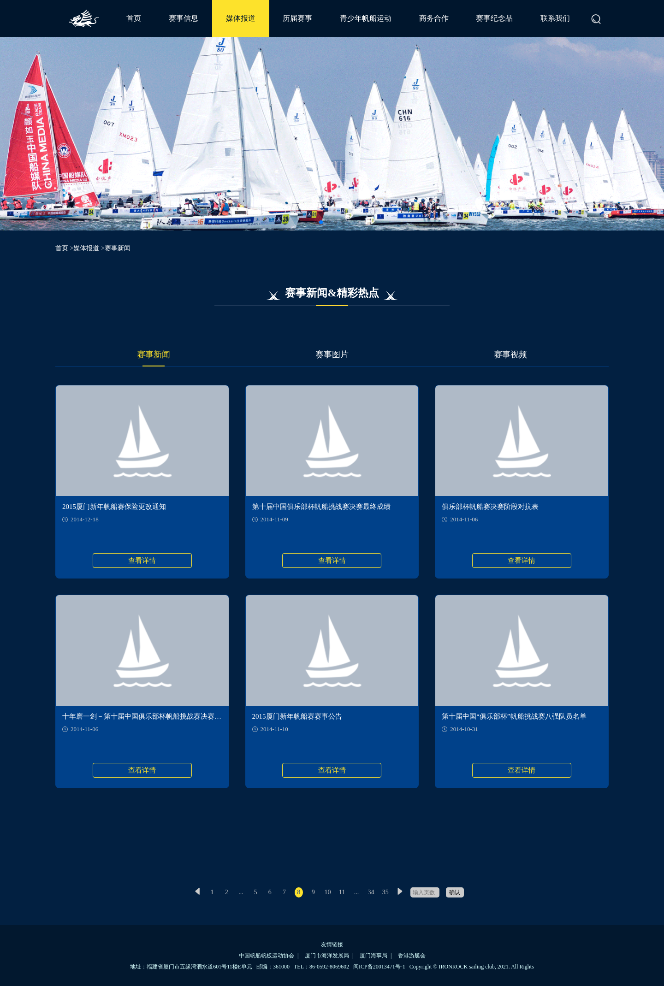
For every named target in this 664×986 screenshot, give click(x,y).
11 (342, 892)
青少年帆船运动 (365, 18)
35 (385, 892)
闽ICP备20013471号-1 (379, 966)
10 (327, 892)
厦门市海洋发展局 (327, 955)
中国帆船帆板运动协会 (266, 955)
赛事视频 (510, 354)
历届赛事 (297, 18)
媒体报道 (240, 18)
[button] (321, 222)
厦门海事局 (373, 955)
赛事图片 (332, 354)
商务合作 (434, 18)
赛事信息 (183, 18)
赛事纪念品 (494, 18)
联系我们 (555, 18)
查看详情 (142, 560)
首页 (133, 18)
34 (371, 892)
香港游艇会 (412, 955)
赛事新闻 (153, 354)
